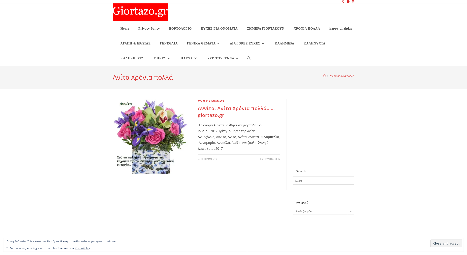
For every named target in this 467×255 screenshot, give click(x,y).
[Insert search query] (323, 181)
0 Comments (209, 158)
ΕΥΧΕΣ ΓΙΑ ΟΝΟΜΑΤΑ (211, 101)
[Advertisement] (323, 136)
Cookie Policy (82, 248)
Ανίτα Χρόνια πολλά (342, 76)
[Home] (324, 76)
